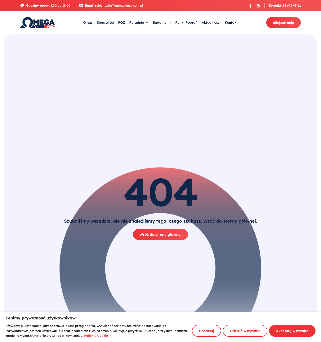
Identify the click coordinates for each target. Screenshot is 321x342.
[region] (160, 327)
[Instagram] (258, 5)
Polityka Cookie (96, 336)
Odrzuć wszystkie (245, 331)
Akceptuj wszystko (292, 331)
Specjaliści (105, 22)
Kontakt (231, 22)
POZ (121, 22)
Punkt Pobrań (186, 22)
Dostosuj (206, 331)
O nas (87, 22)
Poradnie (138, 22)
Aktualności (211, 22)
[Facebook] (250, 5)
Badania (162, 22)
